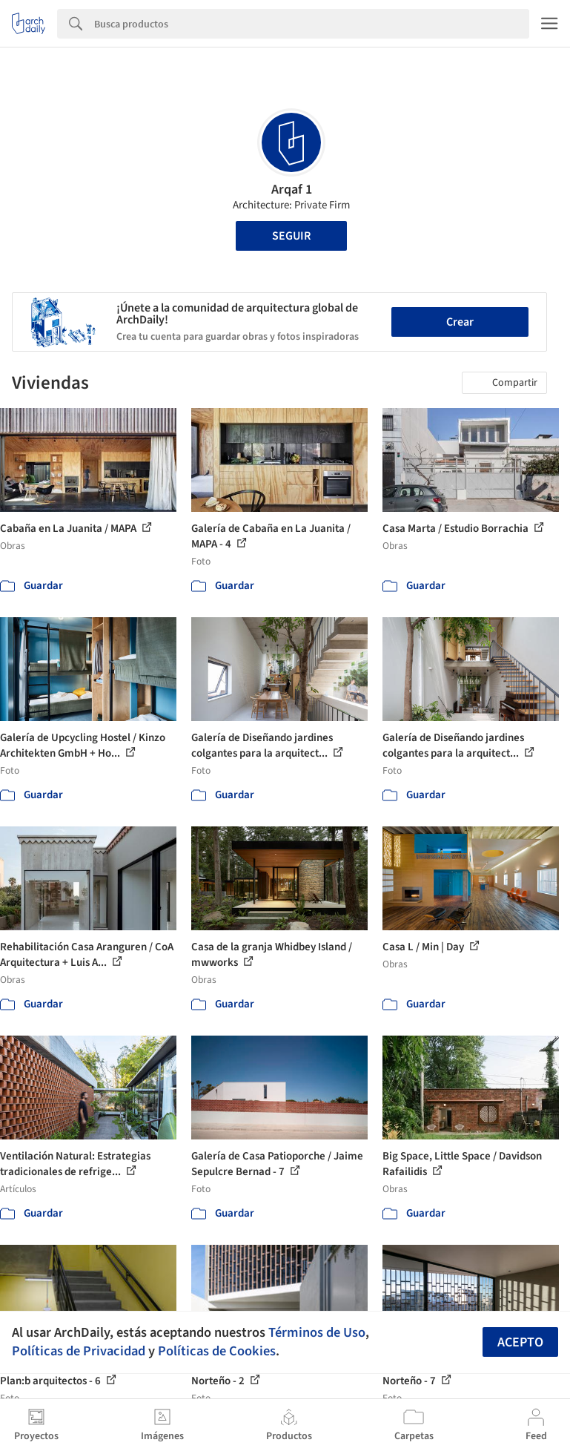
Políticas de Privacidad (78, 1351)
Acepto (520, 1342)
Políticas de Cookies (217, 1351)
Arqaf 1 (291, 189)
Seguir (291, 236)
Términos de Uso (316, 1332)
